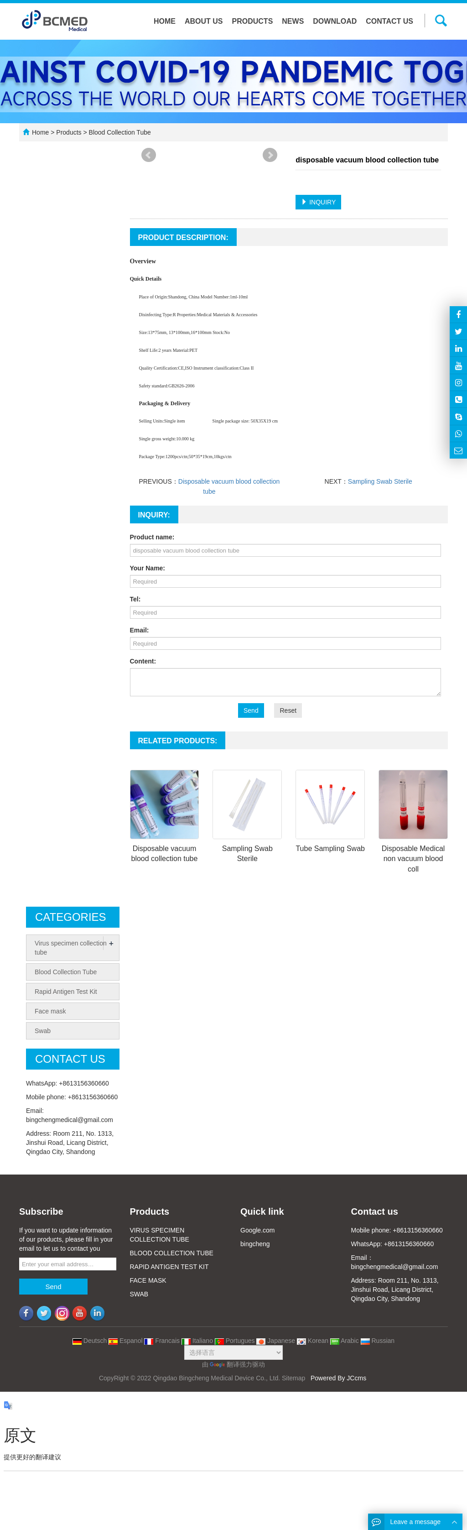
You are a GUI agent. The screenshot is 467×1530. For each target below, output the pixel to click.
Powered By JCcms (339, 1378)
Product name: (152, 537)
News (293, 21)
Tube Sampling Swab (330, 848)
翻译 (224, 1364)
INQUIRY (318, 202)
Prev (148, 155)
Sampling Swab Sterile (380, 481)
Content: (143, 661)
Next (270, 155)
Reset (288, 710)
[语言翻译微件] (233, 1352)
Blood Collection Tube (119, 132)
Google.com (257, 1230)
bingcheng (255, 1244)
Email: (139, 630)
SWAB (139, 1294)
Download (335, 21)
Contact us (389, 21)
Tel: (135, 599)
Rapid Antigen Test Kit (66, 991)
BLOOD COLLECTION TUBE (171, 1253)
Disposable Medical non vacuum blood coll (413, 859)
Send (251, 710)
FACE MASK (148, 1280)
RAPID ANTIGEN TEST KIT (169, 1266)
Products (252, 21)
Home (165, 21)
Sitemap (293, 1378)
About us (204, 21)
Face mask (50, 1011)
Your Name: (148, 568)
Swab (43, 1030)
